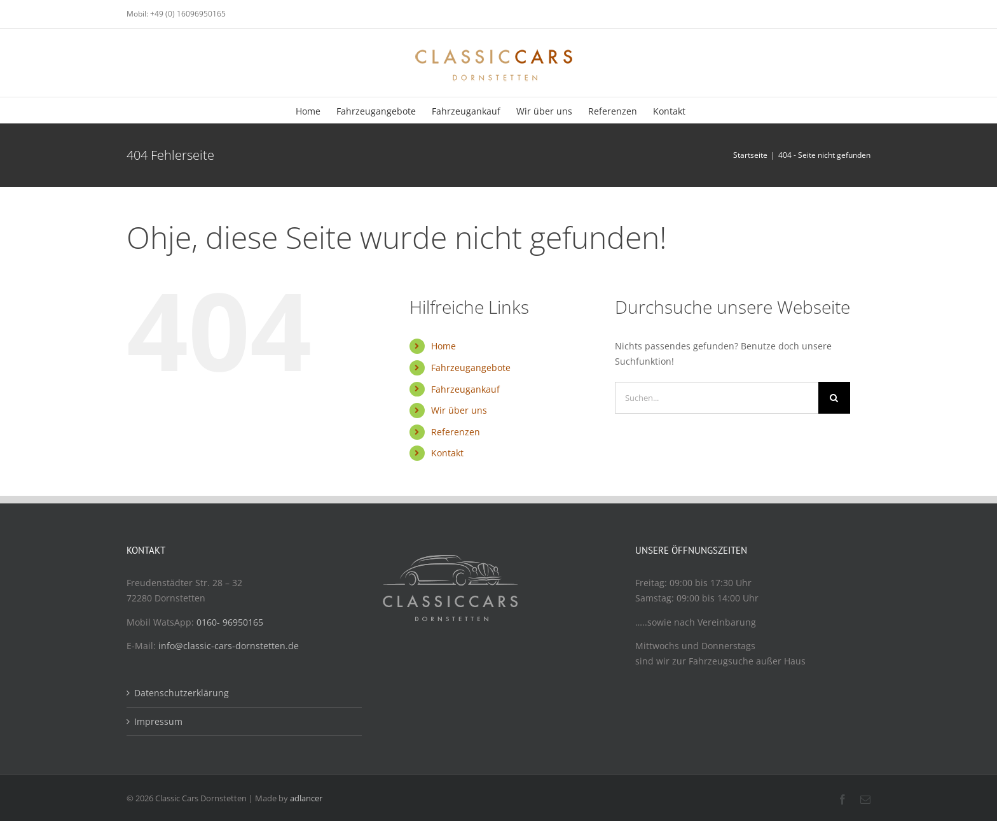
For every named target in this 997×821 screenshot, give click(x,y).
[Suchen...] (716, 398)
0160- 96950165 (229, 622)
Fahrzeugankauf (465, 389)
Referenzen (455, 432)
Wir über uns (459, 410)
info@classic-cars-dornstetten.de (228, 646)
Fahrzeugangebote (471, 367)
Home (443, 346)
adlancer (306, 798)
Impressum (158, 721)
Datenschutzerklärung (181, 693)
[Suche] (834, 398)
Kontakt (447, 453)
